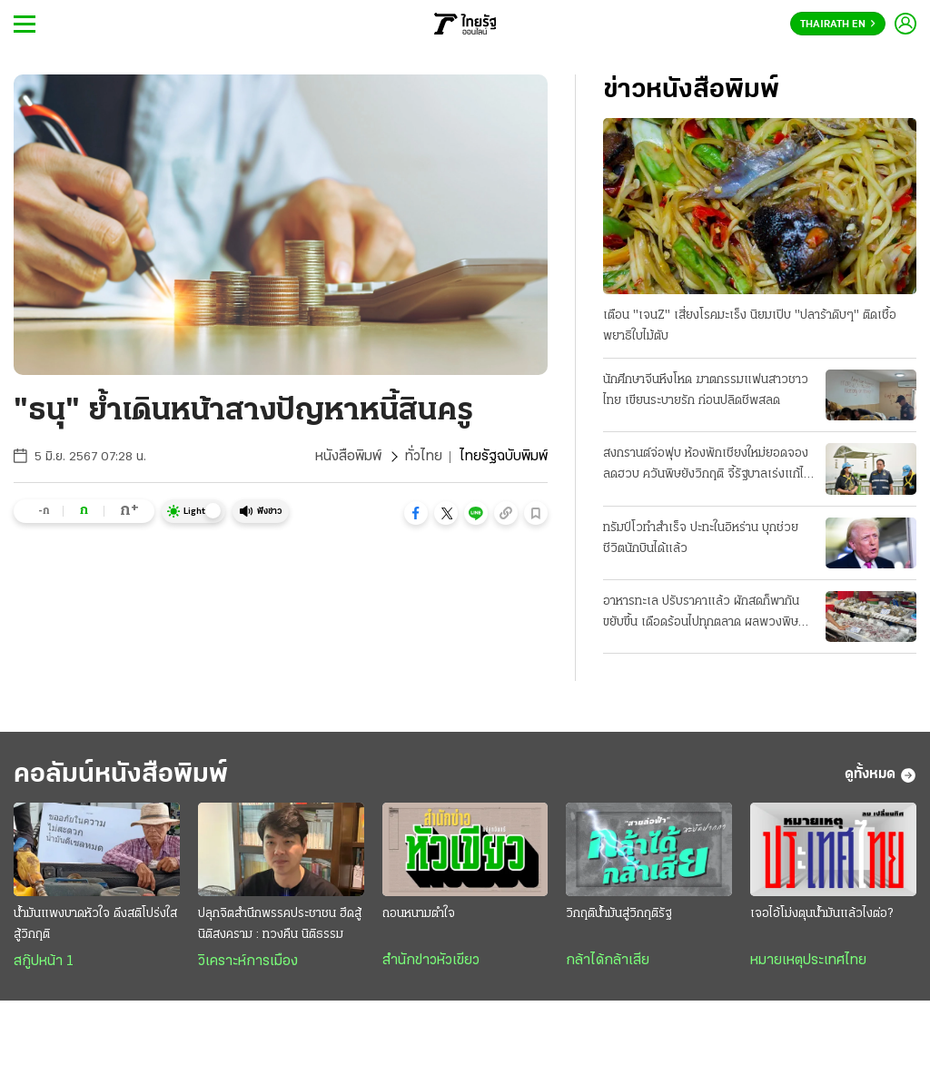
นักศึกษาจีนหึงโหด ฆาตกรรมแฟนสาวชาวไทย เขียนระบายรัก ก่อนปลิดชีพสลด (705, 390)
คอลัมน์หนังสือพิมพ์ (121, 775)
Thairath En (838, 24)
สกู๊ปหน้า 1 (44, 961)
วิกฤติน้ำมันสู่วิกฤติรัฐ (618, 914)
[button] (416, 513)
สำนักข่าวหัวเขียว (431, 960)
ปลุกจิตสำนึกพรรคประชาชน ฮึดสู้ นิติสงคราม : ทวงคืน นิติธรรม (279, 924)
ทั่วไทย (423, 456)
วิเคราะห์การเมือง (248, 961)
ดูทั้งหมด (880, 775)
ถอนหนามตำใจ (418, 914)
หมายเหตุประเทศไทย (808, 960)
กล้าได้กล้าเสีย (607, 960)
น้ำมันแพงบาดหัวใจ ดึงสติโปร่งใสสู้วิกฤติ (95, 924)
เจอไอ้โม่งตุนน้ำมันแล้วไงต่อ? (821, 914)
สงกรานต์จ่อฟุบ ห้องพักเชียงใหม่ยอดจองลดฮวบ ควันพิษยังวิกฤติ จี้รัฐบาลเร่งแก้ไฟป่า (708, 466)
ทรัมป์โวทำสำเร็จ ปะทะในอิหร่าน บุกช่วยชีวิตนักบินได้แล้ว (700, 538)
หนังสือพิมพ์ (348, 456)
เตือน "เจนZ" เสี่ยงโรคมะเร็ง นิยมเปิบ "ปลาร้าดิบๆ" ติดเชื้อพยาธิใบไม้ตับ (749, 326)
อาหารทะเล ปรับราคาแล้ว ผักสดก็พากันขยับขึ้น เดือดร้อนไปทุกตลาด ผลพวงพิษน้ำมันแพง (701, 614)
